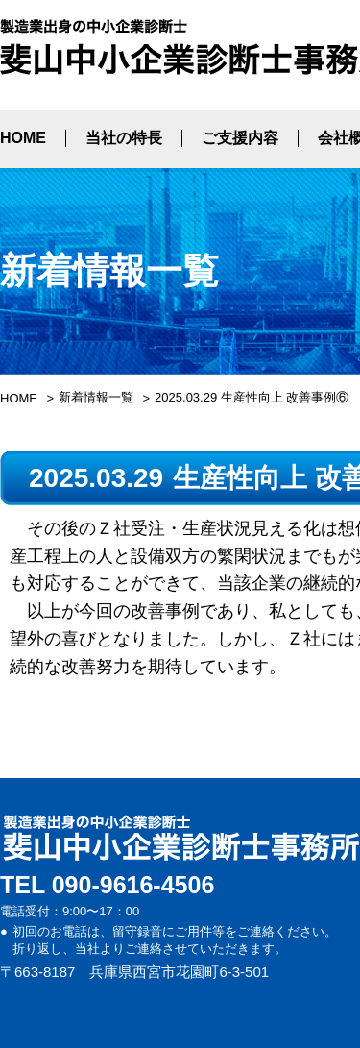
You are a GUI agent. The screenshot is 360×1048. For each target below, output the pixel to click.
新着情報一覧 (96, 397)
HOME (23, 138)
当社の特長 (123, 138)
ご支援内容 (240, 138)
